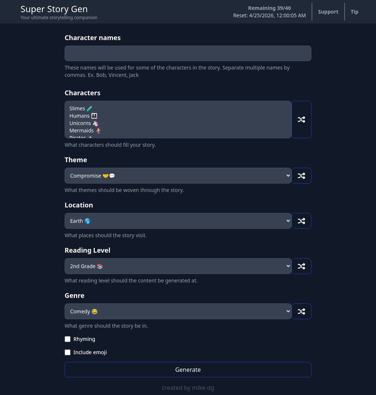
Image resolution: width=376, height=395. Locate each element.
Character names (93, 37)
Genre (74, 295)
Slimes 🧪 (178, 108)
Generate (188, 370)
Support (328, 11)
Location (79, 204)
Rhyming (84, 338)
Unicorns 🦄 (178, 123)
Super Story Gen (54, 9)
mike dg (203, 388)
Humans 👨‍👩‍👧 (178, 116)
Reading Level (88, 250)
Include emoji (90, 352)
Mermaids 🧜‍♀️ (178, 130)
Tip (354, 11)
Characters (82, 92)
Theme (76, 159)
